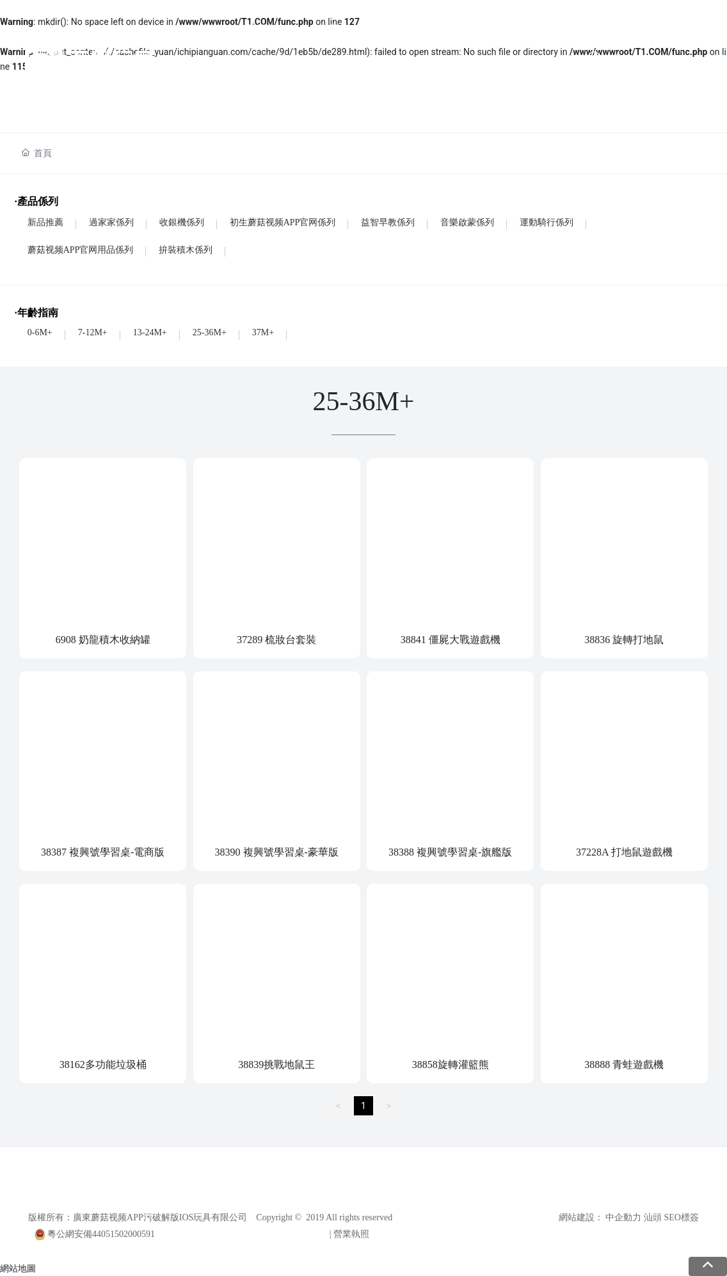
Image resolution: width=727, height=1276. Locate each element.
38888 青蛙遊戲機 (624, 1064)
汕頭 (653, 1217)
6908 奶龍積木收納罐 (103, 639)
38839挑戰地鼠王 (276, 1064)
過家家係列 (111, 222)
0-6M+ (40, 332)
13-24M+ (150, 332)
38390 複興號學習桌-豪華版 (277, 852)
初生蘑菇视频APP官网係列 (283, 222)
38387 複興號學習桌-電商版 (102, 852)
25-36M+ (210, 332)
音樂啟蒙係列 (467, 222)
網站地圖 (18, 1268)
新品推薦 (45, 222)
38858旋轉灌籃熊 (450, 1064)
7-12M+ (93, 332)
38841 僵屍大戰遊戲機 (450, 639)
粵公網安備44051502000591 (101, 1234)
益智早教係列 (388, 222)
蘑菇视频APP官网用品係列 (81, 250)
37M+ (263, 332)
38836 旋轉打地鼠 (624, 639)
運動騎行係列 (546, 222)
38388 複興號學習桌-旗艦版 (450, 852)
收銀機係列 (181, 222)
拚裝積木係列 (185, 250)
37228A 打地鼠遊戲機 (624, 852)
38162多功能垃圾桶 (103, 1064)
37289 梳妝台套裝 (276, 639)
